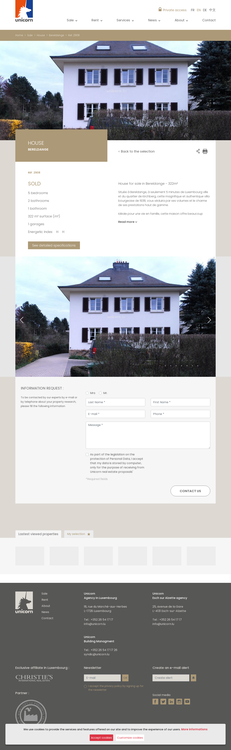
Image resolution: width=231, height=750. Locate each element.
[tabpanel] (115, 316)
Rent (45, 600)
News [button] (153, 20)
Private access (175, 10)
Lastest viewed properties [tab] (38, 534)
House (41, 35)
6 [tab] (187, 366)
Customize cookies (130, 738)
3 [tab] (171, 366)
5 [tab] (181, 366)
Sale (30, 35)
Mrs (92, 393)
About (46, 606)
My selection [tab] (78, 534)
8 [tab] (198, 366)
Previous (17, 317)
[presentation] (182, 465)
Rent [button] (95, 20)
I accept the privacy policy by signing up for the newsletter (115, 688)
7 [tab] (192, 366)
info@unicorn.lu (95, 624)
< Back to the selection (136, 151)
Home (19, 35)
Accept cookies (101, 738)
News (45, 612)
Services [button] (124, 20)
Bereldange (56, 35)
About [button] (180, 20)
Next (214, 317)
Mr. (105, 393)
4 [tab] (176, 366)
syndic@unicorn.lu (96, 654)
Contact (209, 20)
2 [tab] (165, 366)
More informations (194, 729)
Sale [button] (71, 20)
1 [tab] (160, 366)
